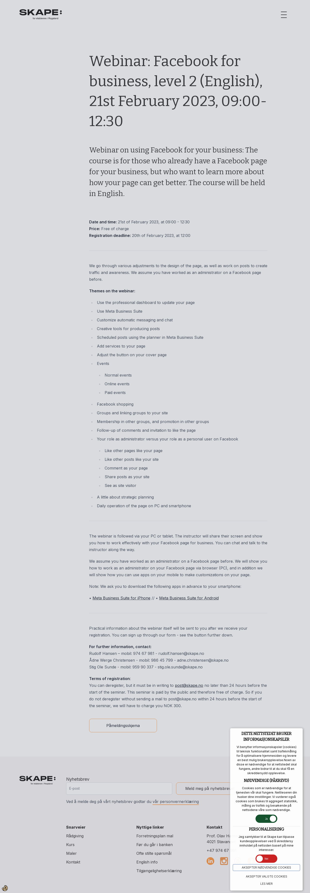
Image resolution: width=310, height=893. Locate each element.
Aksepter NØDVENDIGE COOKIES (266, 867)
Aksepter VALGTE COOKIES (266, 876)
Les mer (266, 883)
